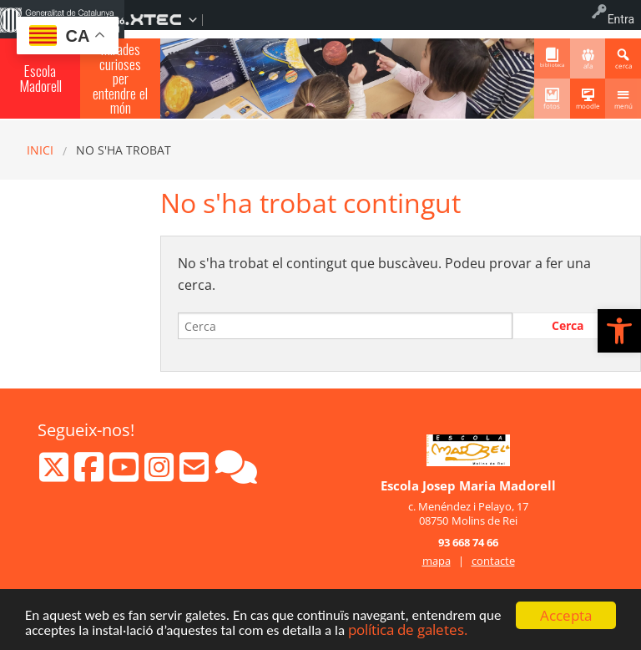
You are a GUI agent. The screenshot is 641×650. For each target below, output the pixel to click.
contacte (493, 560)
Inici (40, 150)
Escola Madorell (40, 77)
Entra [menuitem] (621, 19)
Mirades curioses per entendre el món (120, 78)
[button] (619, 331)
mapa (436, 560)
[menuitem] (167, 13)
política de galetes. (407, 631)
